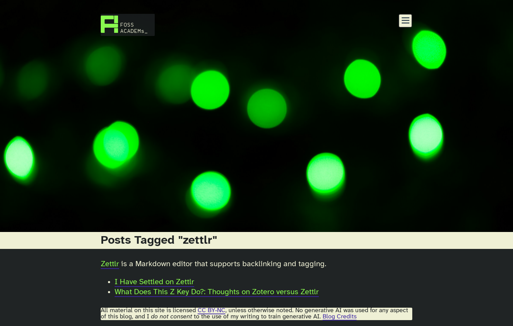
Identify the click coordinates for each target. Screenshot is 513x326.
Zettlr (110, 264)
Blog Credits (340, 317)
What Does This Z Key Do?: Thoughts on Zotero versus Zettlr (217, 292)
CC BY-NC (211, 310)
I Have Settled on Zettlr (154, 282)
